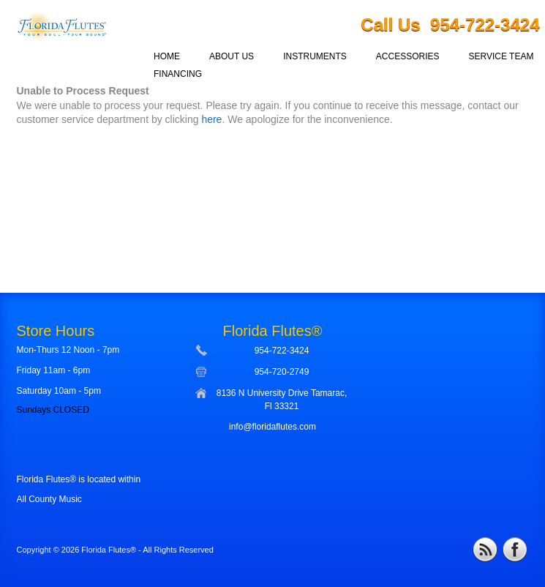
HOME (167, 56)
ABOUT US (231, 56)
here (211, 119)
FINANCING (178, 74)
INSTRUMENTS (315, 56)
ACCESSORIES (408, 56)
